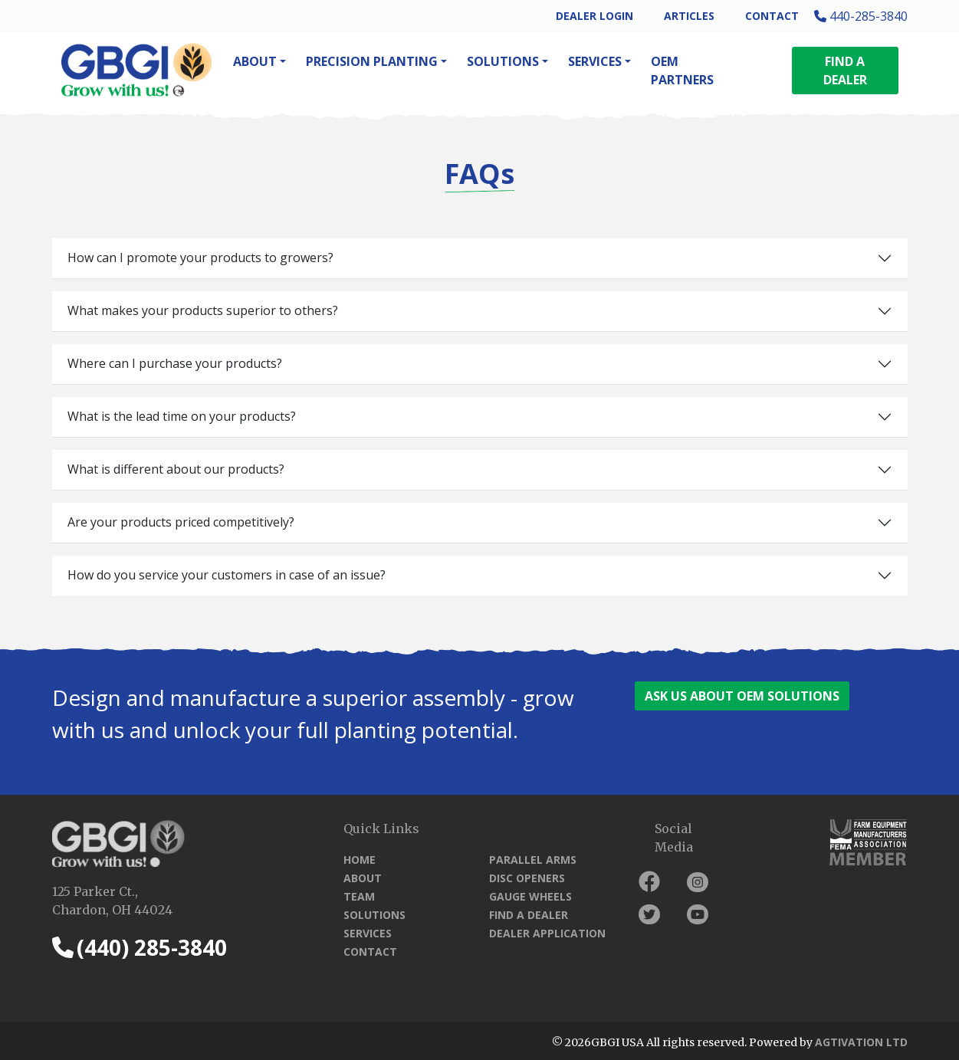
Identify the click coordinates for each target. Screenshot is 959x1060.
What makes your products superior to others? (202, 310)
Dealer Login (594, 15)
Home (359, 859)
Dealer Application (547, 933)
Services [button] (595, 61)
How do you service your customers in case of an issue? (226, 574)
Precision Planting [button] (372, 61)
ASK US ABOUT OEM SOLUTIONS (742, 696)
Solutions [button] (503, 61)
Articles (689, 15)
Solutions (374, 914)
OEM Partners (682, 70)
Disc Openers (527, 878)
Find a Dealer (528, 914)
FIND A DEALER (845, 70)
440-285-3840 (861, 16)
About (362, 878)
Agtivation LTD (861, 1042)
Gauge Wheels (530, 896)
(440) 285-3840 (139, 947)
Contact (772, 15)
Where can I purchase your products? (174, 363)
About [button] (255, 61)
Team (359, 896)
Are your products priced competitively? (180, 522)
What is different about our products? (175, 469)
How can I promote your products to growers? (200, 257)
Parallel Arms (532, 859)
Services (367, 933)
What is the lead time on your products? (181, 416)
